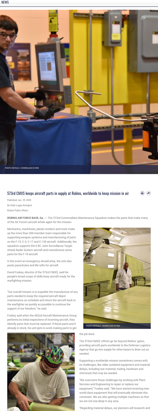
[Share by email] (149, 193)
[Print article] (142, 193)
